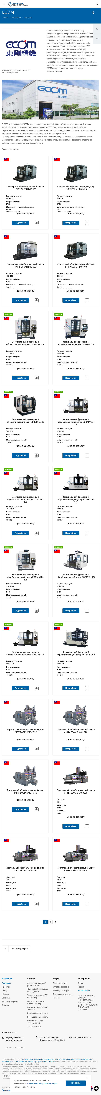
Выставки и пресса (10, 1001)
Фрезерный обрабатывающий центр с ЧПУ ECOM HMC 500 (25, 265)
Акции (80, 983)
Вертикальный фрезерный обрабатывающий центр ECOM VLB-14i (25, 499)
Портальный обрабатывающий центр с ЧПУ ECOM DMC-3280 (76, 791)
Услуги (56, 978)
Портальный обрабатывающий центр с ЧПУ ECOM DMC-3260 (25, 869)
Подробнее (20, 223)
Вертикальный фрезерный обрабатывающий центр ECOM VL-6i (25, 420)
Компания (7, 978)
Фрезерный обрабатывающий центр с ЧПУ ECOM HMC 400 (75, 265)
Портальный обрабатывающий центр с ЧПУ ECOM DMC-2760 (76, 869)
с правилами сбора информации (42, 1084)
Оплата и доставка (61, 987)
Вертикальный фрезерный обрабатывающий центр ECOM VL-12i (76, 653)
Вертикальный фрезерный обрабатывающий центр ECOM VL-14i (25, 653)
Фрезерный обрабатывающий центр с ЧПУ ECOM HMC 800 (25, 188)
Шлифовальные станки (37, 1013)
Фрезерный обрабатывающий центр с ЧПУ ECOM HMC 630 (75, 188)
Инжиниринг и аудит (61, 990)
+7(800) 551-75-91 (15, 1040)
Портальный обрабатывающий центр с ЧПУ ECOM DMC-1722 (25, 731)
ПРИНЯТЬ (75, 1083)
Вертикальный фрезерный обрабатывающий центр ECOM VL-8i (75, 343)
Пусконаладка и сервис (63, 994)
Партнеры (6, 983)
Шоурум (5, 994)
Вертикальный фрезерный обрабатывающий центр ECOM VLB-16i (76, 422)
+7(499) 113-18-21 (15, 1037)
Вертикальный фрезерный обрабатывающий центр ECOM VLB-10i (25, 577)
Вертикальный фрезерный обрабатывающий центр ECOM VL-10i (25, 343)
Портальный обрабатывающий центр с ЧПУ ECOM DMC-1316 (25, 791)
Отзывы (5, 1005)
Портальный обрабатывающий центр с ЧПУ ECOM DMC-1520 (76, 731)
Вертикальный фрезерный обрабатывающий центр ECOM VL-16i (76, 575)
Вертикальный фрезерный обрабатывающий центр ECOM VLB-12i (76, 499)
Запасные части (34, 1027)
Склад (4, 990)
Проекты (6, 987)
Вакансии (6, 998)
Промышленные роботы (37, 1017)
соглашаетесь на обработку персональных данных (34, 1062)
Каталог (31, 978)
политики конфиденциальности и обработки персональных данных (49, 1059)
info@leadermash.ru (82, 1037)
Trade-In (56, 998)
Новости (81, 987)
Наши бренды (84, 990)
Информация (84, 978)
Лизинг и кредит (60, 983)
